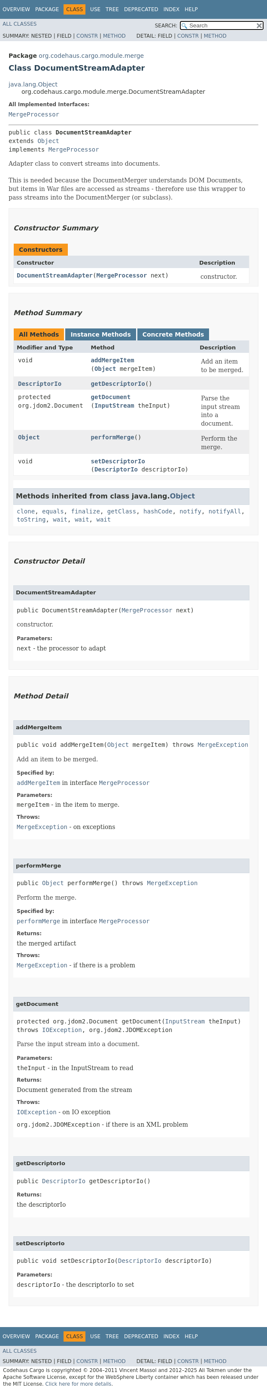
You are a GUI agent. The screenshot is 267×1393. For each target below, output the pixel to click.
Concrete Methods (173, 334)
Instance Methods (100, 334)
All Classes (19, 24)
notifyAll (225, 511)
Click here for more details (79, 1384)
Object (48, 140)
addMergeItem (112, 360)
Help (191, 9)
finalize (85, 511)
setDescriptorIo (118, 461)
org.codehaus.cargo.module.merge (91, 55)
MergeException (222, 744)
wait (60, 519)
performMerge (112, 437)
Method (114, 36)
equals (53, 511)
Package (47, 9)
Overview (16, 9)
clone (26, 511)
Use (95, 9)
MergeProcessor (34, 114)
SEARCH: (166, 26)
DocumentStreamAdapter (55, 275)
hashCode (157, 511)
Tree (112, 9)
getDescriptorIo (118, 383)
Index (172, 9)
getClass (121, 511)
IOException (62, 1029)
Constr (87, 36)
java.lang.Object (33, 84)
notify (190, 511)
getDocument (110, 397)
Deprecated (141, 9)
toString (31, 519)
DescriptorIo (39, 383)
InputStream (114, 405)
